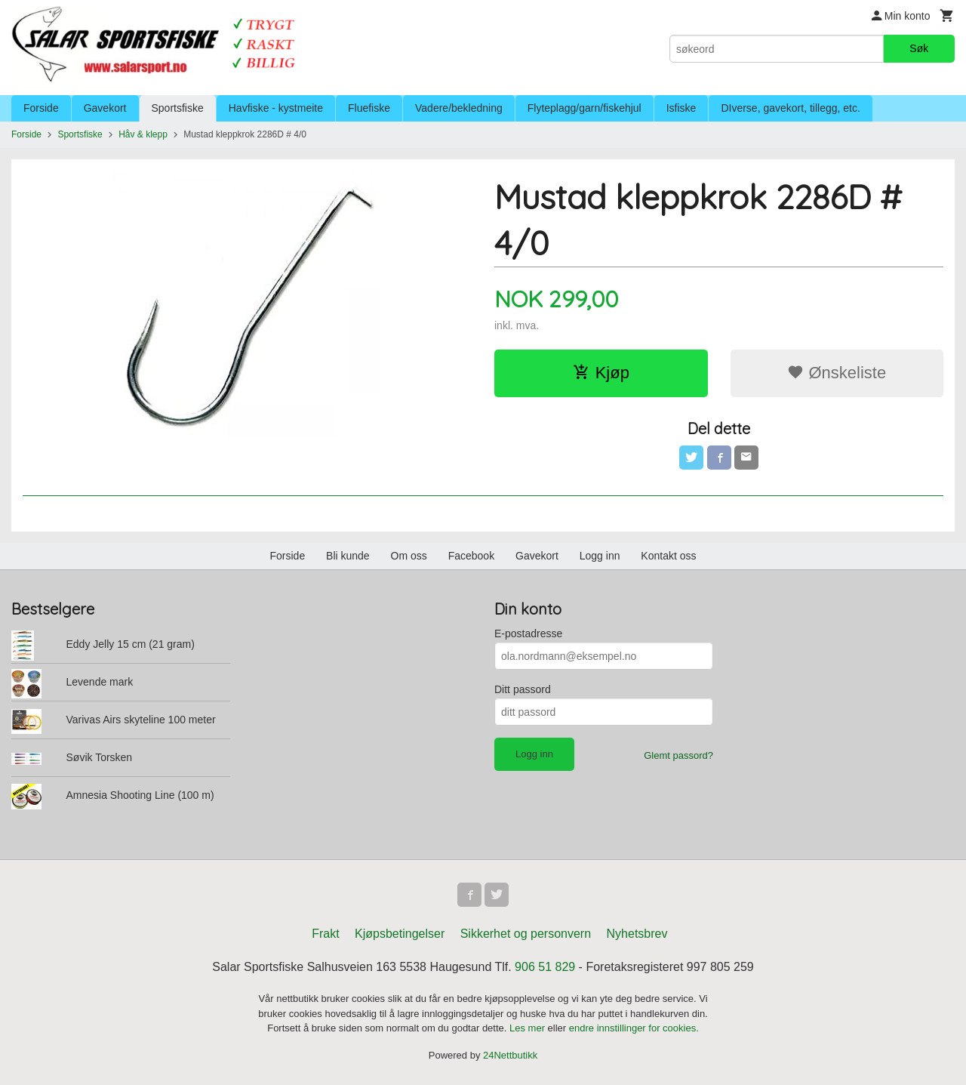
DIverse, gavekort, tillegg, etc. (790, 108)
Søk (918, 48)
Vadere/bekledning (459, 108)
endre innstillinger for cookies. (634, 1028)
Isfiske (681, 108)
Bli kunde (348, 556)
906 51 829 (545, 966)
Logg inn (600, 556)
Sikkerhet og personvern (525, 933)
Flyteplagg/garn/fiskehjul (584, 108)
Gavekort (105, 108)
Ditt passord (522, 689)
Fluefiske (369, 108)
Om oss (409, 556)
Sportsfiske (178, 108)
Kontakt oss (668, 556)
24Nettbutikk (510, 1055)
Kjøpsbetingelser (400, 933)
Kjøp (601, 372)
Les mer (528, 1028)
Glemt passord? (678, 755)
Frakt (325, 933)
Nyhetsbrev (637, 933)
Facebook (471, 556)
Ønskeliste (836, 372)
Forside (41, 108)
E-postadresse (528, 633)
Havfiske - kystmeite (276, 108)
